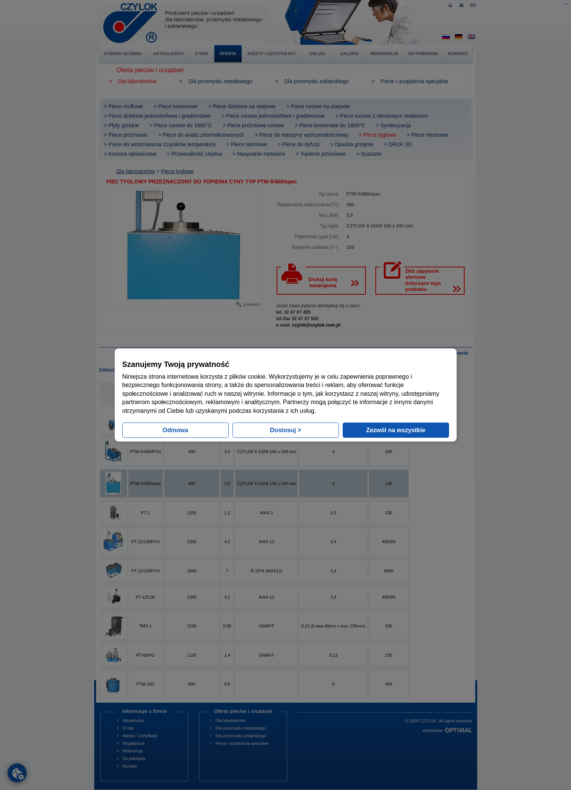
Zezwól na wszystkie (395, 430)
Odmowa (175, 430)
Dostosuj (285, 430)
